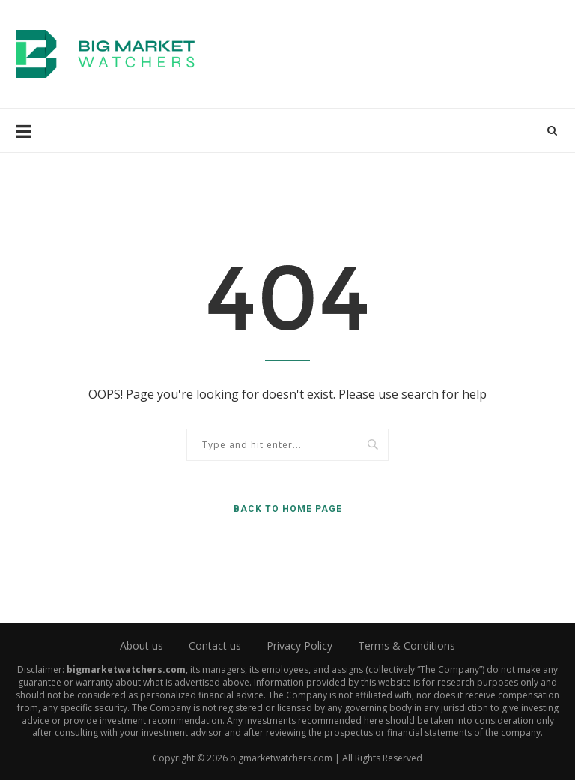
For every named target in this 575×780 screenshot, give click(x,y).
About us (141, 645)
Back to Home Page (288, 509)
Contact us (215, 645)
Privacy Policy (299, 645)
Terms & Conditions (406, 645)
